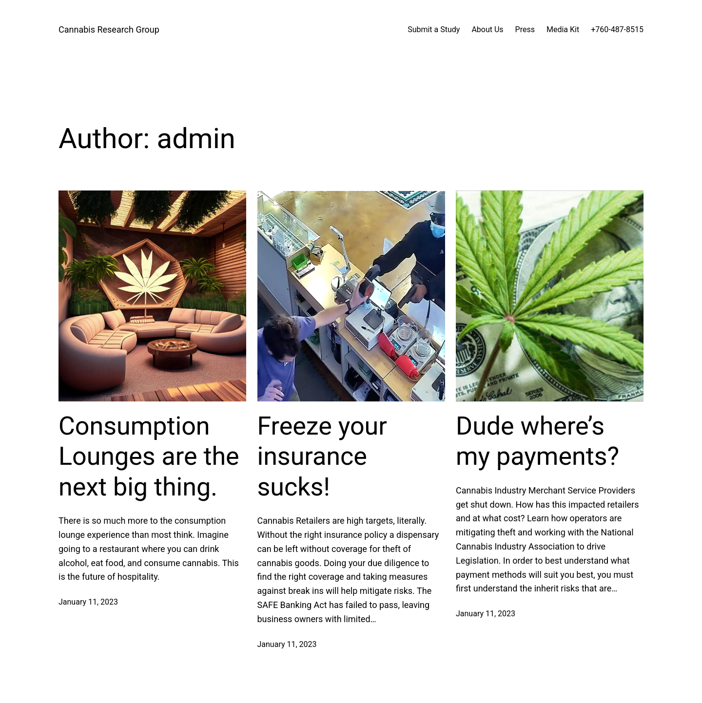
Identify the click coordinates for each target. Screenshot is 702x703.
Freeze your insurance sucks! (322, 456)
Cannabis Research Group (108, 29)
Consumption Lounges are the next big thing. (148, 456)
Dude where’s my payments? (537, 441)
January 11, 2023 (88, 602)
